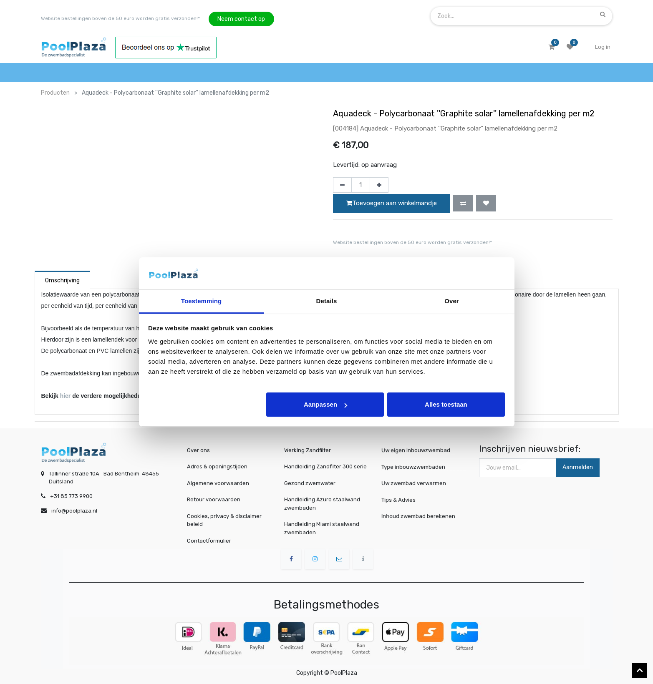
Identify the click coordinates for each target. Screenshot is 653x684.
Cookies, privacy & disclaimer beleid (224, 520)
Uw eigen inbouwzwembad (417, 450)
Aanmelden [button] (577, 467)
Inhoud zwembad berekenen (419, 516)
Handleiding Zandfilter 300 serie (325, 466)
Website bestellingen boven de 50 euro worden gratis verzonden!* (120, 18)
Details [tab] (326, 300)
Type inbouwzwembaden (415, 466)
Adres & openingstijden (217, 466)
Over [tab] (451, 300)
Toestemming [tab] (201, 300)
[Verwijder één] (342, 185)
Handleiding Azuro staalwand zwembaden (322, 503)
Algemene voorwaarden (218, 483)
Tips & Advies (402, 499)
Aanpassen (325, 404)
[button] (463, 203)
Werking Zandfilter (307, 450)
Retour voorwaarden (213, 499)
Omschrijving (62, 280)
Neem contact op (241, 19)
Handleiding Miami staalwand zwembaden (321, 528)
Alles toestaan (446, 404)
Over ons (198, 450)
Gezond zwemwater (309, 483)
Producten (55, 92)
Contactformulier (209, 541)
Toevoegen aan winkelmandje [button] (391, 203)
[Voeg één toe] (379, 185)
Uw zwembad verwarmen (415, 483)
